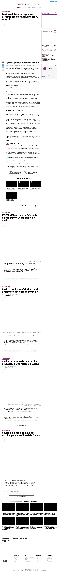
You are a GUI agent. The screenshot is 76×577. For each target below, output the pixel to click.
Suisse (15, 562)
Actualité (19, 7)
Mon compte (54, 1)
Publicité (4, 1)
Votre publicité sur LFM (51, 564)
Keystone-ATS (8, 22)
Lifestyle (34, 7)
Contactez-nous (9, 1)
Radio (29, 7)
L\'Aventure (37, 564)
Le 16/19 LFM (37, 562)
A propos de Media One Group (19, 1)
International (16, 563)
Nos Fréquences (49, 562)
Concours (39, 7)
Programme (27, 4)
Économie (15, 564)
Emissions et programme (29, 557)
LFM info (37, 557)
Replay (34, 4)
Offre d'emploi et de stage (51, 563)
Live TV (40, 4)
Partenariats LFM (27, 563)
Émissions (24, 7)
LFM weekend (38, 563)
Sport (15, 566)
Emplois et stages (28, 562)
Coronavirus (16, 557)
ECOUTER (20, 4)
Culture (15, 565)
